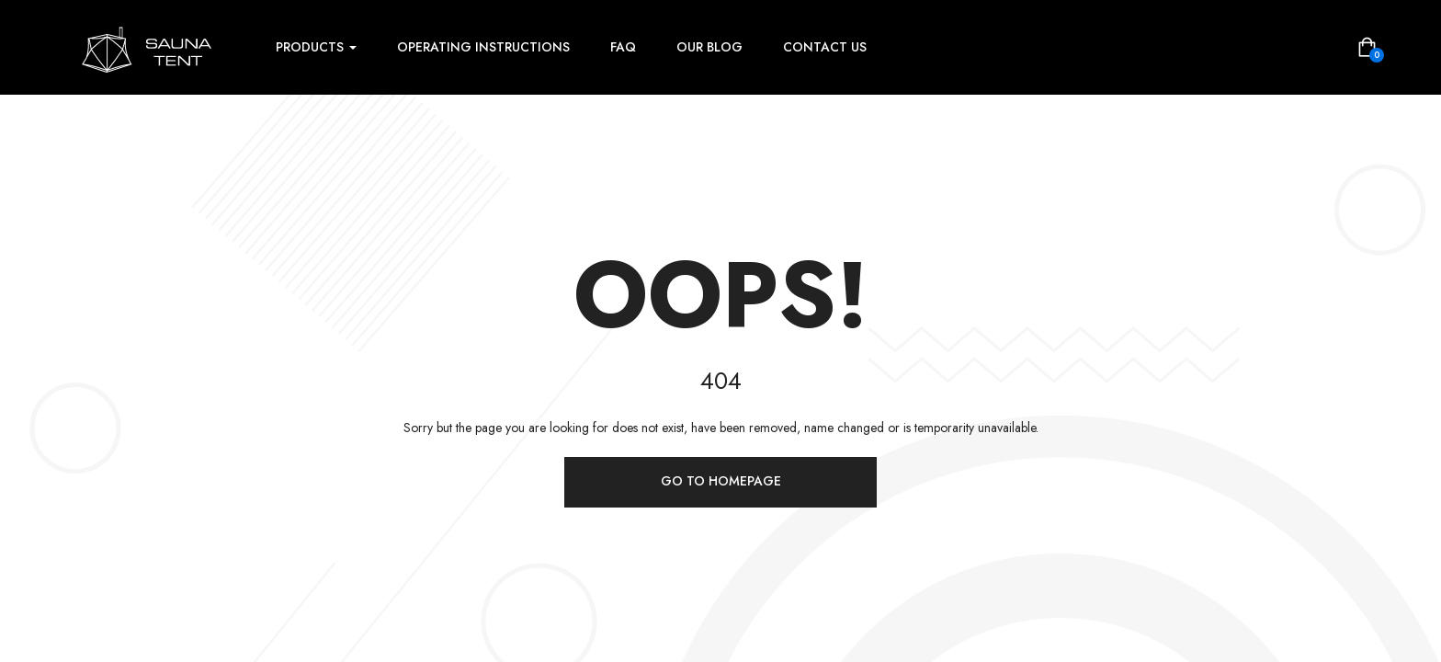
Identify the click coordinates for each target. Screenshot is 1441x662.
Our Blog (709, 47)
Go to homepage (721, 481)
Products (316, 47)
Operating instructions (483, 47)
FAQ (623, 47)
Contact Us (825, 47)
